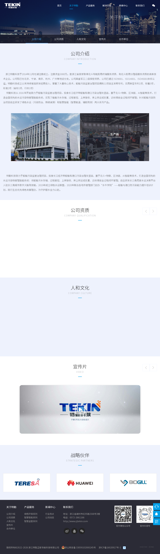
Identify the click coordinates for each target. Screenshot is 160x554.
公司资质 (59, 39)
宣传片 (102, 39)
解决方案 (106, 5)
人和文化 (81, 39)
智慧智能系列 (30, 517)
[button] (146, 211)
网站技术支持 (143, 547)
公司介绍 (37, 39)
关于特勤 (73, 5)
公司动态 (49, 517)
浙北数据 (151, 547)
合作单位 (123, 39)
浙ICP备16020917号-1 (110, 547)
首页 (59, 5)
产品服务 (90, 5)
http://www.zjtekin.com (75, 521)
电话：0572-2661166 (73, 517)
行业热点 (49, 514)
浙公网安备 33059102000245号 (79, 547)
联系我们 (140, 5)
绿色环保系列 (30, 514)
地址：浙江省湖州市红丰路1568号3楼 (81, 514)
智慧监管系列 (30, 521)
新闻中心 (123, 5)
